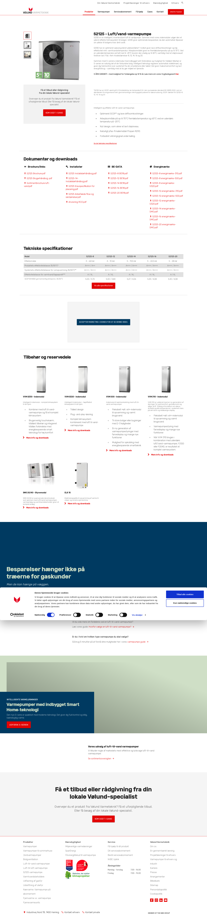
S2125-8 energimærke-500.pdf (166, 178)
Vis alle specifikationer (103, 286)
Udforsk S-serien (16, 727)
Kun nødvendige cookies (185, 900)
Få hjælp (139, 12)
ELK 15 (68, 494)
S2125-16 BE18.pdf (118, 188)
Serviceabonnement (122, 12)
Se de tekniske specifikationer (110, 143)
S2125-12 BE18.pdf (118, 178)
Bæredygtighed (160, 3)
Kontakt (160, 12)
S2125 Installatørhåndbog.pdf (81, 173)
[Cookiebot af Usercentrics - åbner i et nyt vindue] (17, 912)
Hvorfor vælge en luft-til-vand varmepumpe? (110, 628)
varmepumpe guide (136, 643)
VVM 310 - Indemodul (158, 398)
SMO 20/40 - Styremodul (34, 494)
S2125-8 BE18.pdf (118, 173)
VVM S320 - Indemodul (75, 398)
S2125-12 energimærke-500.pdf (166, 196)
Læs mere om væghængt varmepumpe (24, 593)
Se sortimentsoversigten (99, 760)
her (177, 74)
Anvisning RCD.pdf (76, 202)
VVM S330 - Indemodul (33, 398)
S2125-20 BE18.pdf (118, 193)
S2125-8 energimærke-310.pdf (166, 173)
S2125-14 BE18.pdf (118, 183)
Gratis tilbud (176, 12)
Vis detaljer (137, 912)
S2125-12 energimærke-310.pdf (166, 191)
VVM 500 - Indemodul (116, 398)
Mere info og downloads (37, 439)
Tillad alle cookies (185, 891)
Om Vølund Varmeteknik (108, 3)
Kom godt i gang (54, 112)
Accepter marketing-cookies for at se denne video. (103, 323)
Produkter (89, 12)
